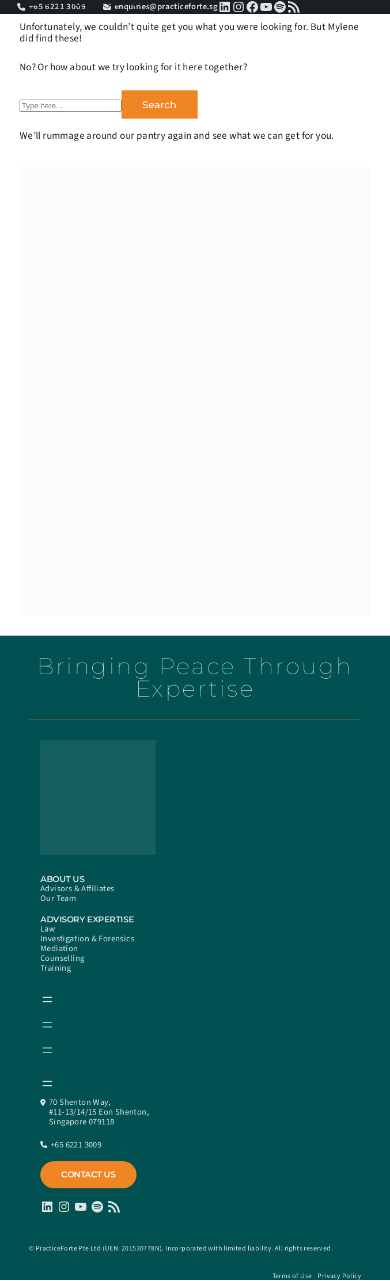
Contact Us (88, 1174)
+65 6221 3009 (76, 1145)
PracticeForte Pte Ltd (68, 1248)
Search (159, 104)
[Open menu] (47, 999)
